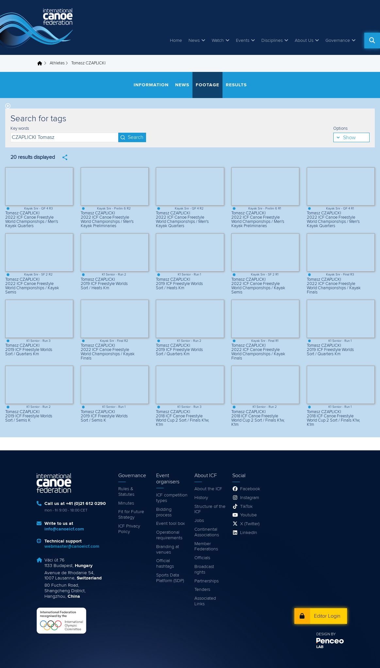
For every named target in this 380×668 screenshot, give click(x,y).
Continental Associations (206, 532)
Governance (337, 40)
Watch (218, 40)
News (194, 40)
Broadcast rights (204, 569)
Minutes (126, 503)
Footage (207, 85)
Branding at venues (167, 549)
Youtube (248, 515)
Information (151, 85)
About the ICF (208, 489)
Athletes (57, 63)
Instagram (249, 497)
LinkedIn (248, 532)
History (201, 497)
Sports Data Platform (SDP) (170, 578)
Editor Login (327, 616)
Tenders (202, 589)
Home (176, 40)
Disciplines (272, 40)
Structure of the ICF (209, 509)
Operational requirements (169, 535)
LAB (319, 647)
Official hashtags (165, 564)
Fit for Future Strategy (131, 514)
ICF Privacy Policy (129, 529)
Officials (202, 558)
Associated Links (205, 601)
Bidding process (164, 512)
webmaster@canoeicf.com (71, 546)
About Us (304, 40)
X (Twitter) (249, 524)
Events (242, 40)
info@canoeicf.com (64, 529)
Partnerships (206, 581)
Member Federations (206, 547)
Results (236, 85)
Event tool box (170, 523)
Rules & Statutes (126, 492)
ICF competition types (172, 498)
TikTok (246, 506)
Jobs (199, 520)
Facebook (250, 489)
